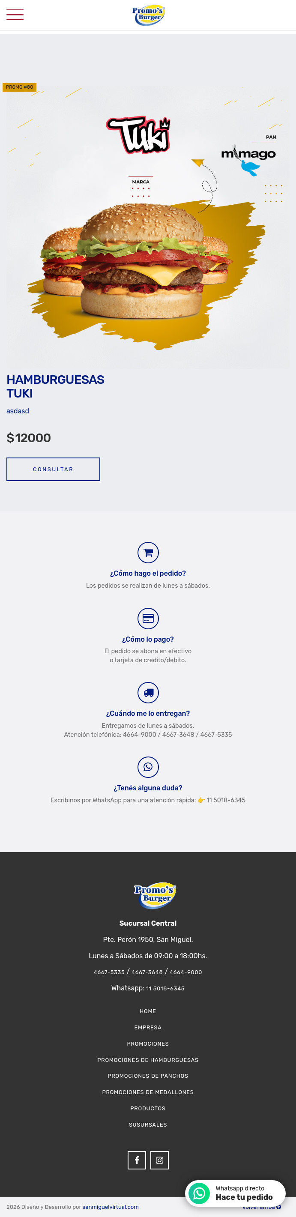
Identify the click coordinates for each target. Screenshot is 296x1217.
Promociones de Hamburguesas (147, 1060)
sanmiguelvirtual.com (110, 1207)
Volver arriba (261, 1207)
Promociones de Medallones (148, 1092)
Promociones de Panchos (148, 1076)
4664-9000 (186, 972)
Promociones (148, 1044)
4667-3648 (147, 972)
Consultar (53, 469)
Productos (147, 1108)
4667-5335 (109, 972)
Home (148, 1011)
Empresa (147, 1027)
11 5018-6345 (165, 988)
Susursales (148, 1124)
